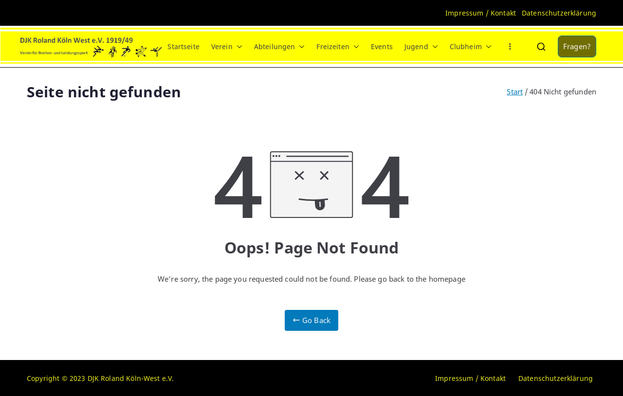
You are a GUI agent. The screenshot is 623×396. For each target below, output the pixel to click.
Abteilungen (279, 46)
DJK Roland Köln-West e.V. (131, 378)
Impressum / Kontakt (480, 13)
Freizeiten (337, 46)
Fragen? (577, 46)
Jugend (421, 46)
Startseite (183, 46)
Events (382, 46)
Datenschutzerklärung (559, 13)
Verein (226, 46)
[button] (237, 46)
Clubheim (471, 46)
